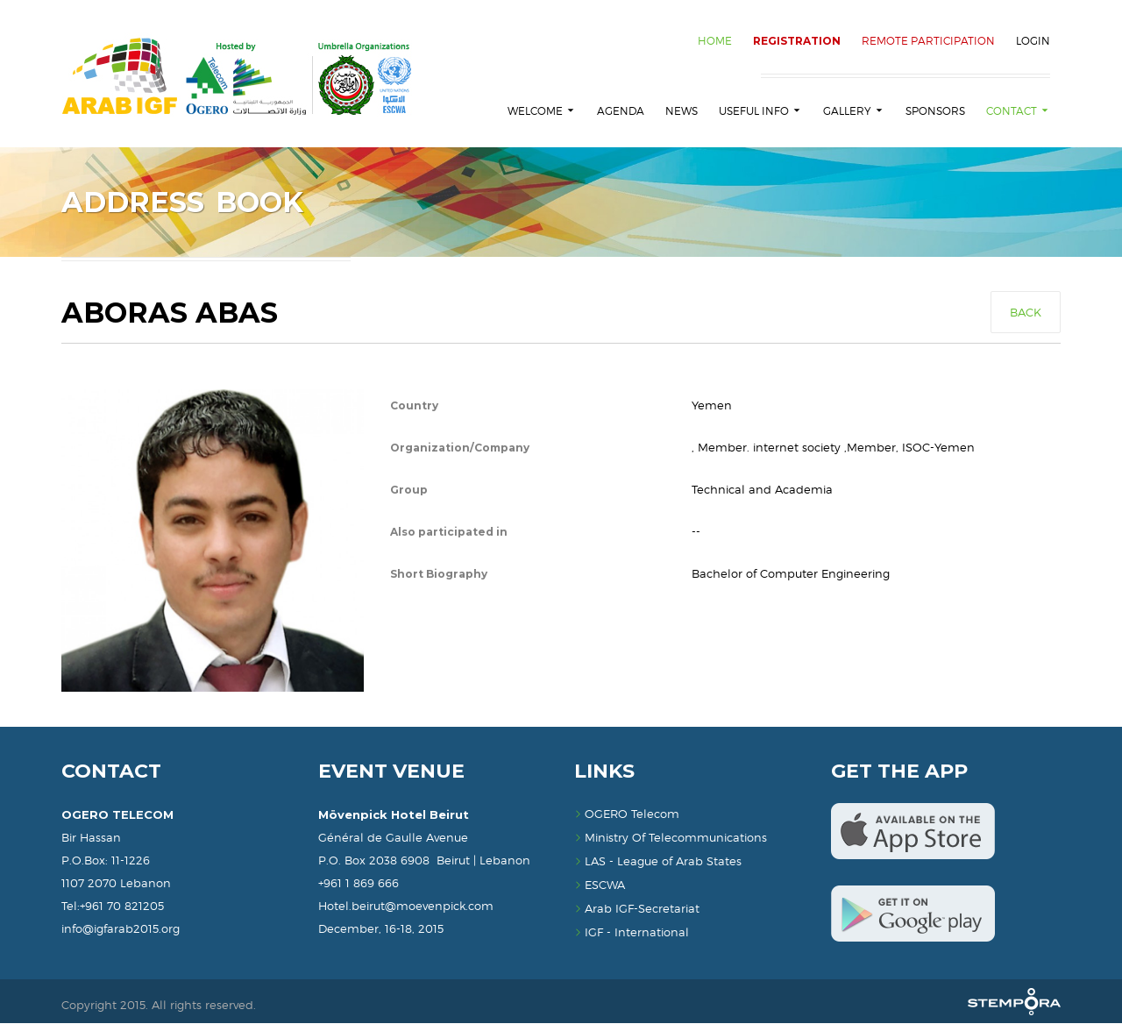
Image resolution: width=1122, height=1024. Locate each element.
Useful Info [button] (760, 110)
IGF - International (631, 933)
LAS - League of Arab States (658, 862)
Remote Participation (928, 40)
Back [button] (1025, 313)
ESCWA (599, 885)
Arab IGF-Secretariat (636, 909)
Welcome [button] (542, 110)
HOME (715, 40)
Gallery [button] (853, 110)
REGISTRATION (797, 40)
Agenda (620, 110)
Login (1033, 40)
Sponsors (935, 110)
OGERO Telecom (626, 814)
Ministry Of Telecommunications (670, 838)
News (681, 110)
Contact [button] (1018, 110)
